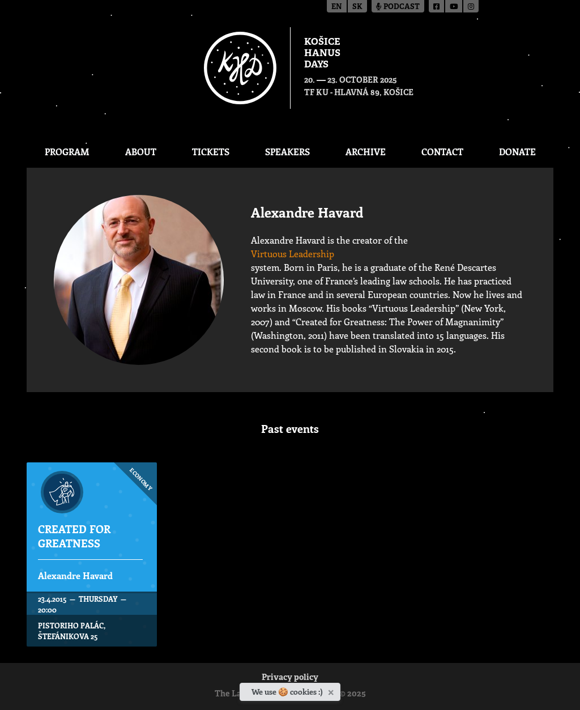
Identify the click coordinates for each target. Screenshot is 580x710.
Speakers (287, 152)
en (336, 7)
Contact (442, 152)
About (140, 152)
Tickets (210, 152)
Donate (517, 152)
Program (67, 152)
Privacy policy (290, 678)
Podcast (398, 7)
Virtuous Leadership (292, 254)
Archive (366, 152)
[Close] (332, 690)
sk (357, 7)
